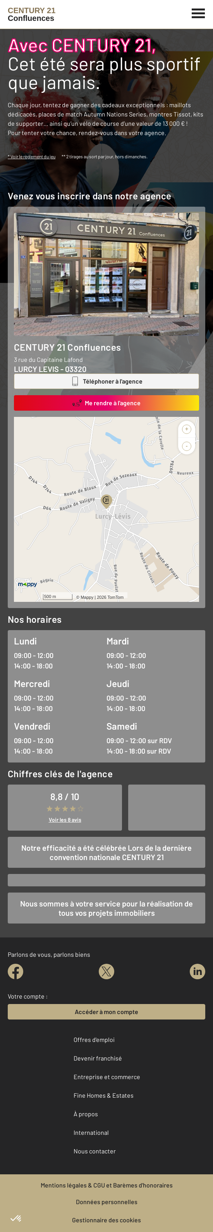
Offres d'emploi (94, 1039)
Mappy (87, 597)
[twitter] (106, 971)
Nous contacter (95, 1151)
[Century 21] (31, 14)
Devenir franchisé (98, 1058)
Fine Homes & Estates (104, 1095)
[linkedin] (197, 971)
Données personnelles (106, 1201)
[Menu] (198, 12)
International (91, 1132)
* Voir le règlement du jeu (31, 156)
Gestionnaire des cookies (106, 1219)
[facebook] (15, 971)
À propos (86, 1113)
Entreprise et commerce (107, 1076)
